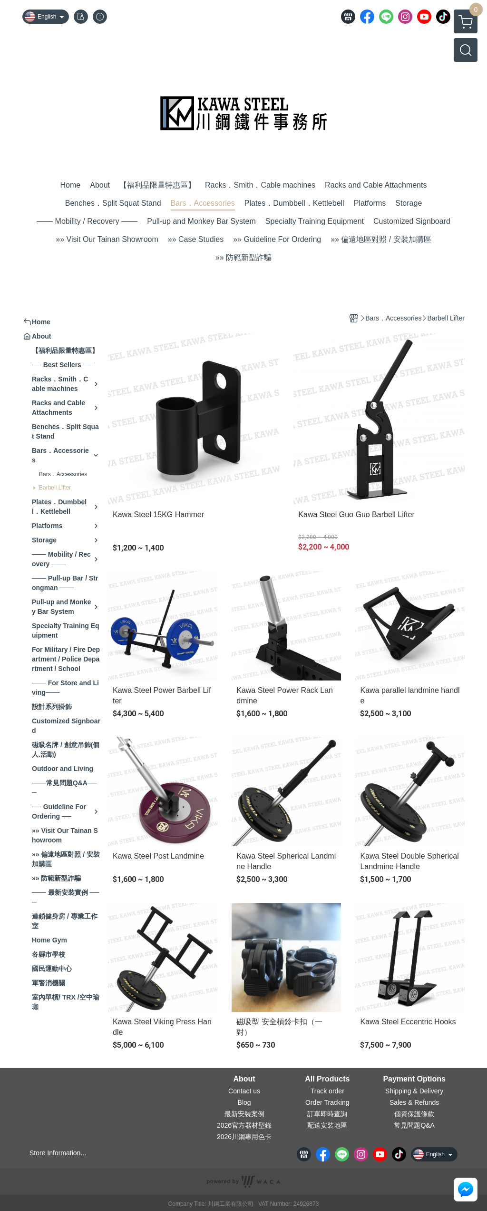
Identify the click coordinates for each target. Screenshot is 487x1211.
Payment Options (414, 1079)
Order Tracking (327, 1102)
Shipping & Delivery (414, 1091)
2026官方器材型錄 (244, 1125)
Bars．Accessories (63, 474)
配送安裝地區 (327, 1125)
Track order (327, 1091)
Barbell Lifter (55, 487)
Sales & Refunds (414, 1102)
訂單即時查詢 (327, 1114)
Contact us (244, 1091)
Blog (244, 1102)
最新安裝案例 (244, 1114)
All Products (327, 1079)
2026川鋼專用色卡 (244, 1136)
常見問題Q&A (414, 1125)
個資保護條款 (414, 1114)
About (244, 1079)
